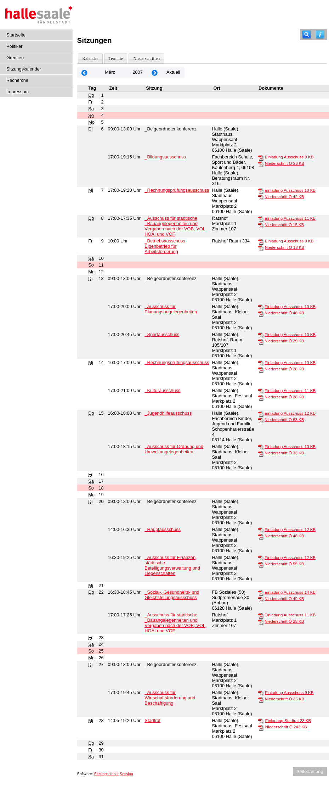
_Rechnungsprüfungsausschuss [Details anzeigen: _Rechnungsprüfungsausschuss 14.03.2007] (176, 362)
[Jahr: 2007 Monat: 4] (154, 72)
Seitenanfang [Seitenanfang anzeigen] (309, 771)
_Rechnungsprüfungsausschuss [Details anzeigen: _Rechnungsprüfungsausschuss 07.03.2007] (176, 190)
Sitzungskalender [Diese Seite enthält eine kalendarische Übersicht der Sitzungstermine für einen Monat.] (23, 69)
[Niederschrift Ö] (260, 164)
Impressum (17, 91)
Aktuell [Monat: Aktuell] (173, 72)
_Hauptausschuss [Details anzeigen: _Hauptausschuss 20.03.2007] (162, 529)
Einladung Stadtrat (288, 720)
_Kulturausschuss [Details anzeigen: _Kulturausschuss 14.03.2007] (162, 390)
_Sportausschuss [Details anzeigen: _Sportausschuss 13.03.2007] (161, 334)
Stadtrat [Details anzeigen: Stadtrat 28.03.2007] (152, 720)
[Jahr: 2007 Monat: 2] (84, 72)
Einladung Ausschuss (289, 157)
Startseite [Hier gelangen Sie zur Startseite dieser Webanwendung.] (15, 35)
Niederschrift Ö (284, 163)
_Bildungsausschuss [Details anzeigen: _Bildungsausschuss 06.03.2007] (165, 157)
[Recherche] (306, 34)
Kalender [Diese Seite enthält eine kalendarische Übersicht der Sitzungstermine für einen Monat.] (90, 58)
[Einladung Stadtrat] (260, 721)
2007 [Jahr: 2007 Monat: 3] (137, 72)
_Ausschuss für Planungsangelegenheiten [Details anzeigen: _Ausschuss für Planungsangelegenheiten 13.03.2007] (170, 309)
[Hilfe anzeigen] (320, 34)
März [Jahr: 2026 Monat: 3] (110, 72)
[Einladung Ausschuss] (260, 157)
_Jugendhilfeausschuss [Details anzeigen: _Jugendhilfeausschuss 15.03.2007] (168, 413)
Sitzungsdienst (106, 774)
